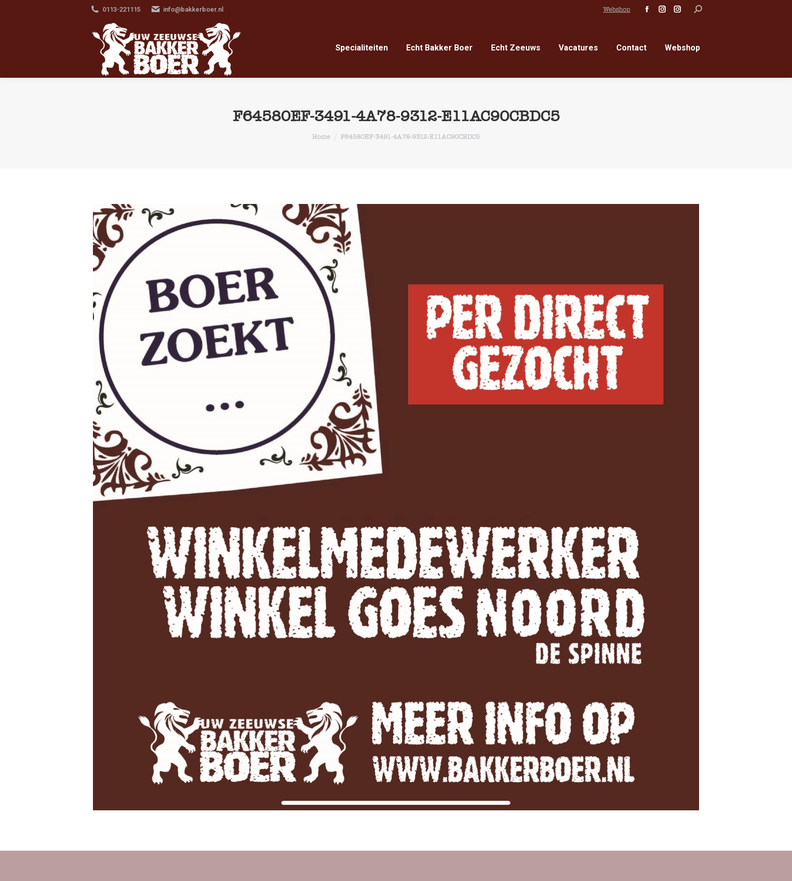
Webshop (616, 9)
